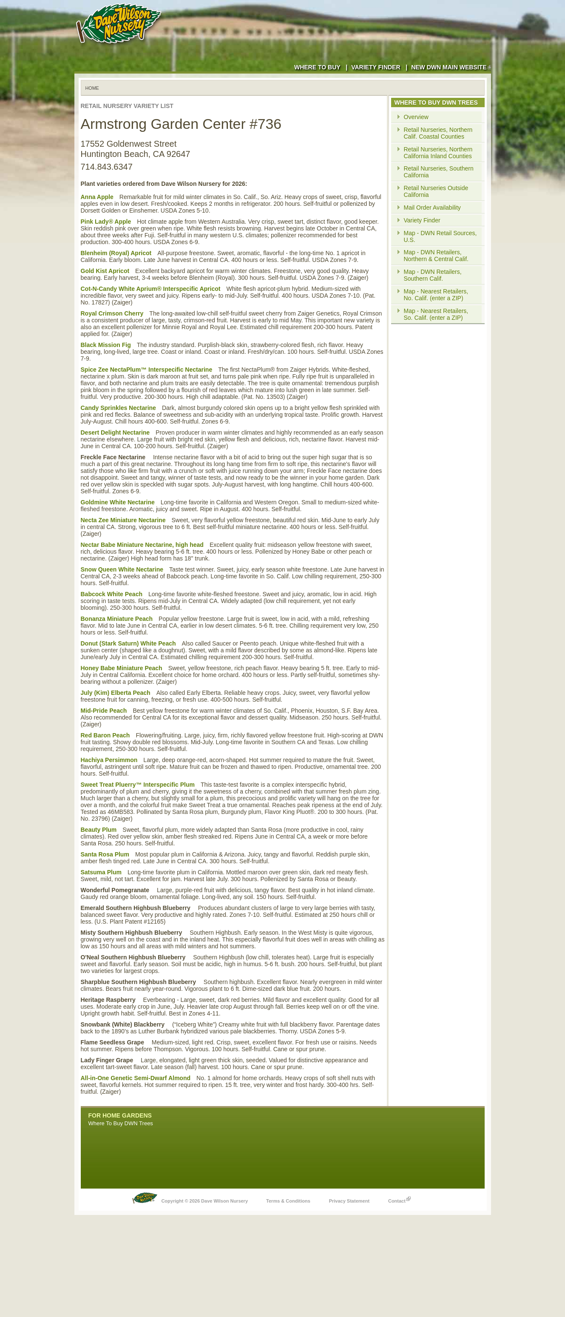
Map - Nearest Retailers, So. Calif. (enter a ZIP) (436, 314)
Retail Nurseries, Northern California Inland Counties (438, 152)
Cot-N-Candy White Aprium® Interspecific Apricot (151, 288)
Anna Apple (97, 196)
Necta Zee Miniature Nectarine (123, 520)
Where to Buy (317, 67)
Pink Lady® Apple (106, 221)
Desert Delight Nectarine (115, 432)
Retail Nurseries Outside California (436, 191)
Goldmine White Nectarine (118, 502)
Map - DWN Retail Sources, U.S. (440, 236)
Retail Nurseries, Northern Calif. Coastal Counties (438, 133)
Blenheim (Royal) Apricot (116, 253)
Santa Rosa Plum (105, 854)
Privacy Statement (349, 1200)
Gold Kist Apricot (105, 270)
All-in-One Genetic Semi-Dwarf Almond (136, 1078)
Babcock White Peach (112, 594)
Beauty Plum (99, 829)
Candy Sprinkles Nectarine (118, 407)
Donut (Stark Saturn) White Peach (128, 643)
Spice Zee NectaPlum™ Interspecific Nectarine (147, 369)
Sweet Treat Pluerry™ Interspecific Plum (138, 784)
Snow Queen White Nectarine (122, 569)
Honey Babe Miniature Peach (121, 668)
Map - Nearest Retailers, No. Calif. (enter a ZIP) (436, 295)
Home (92, 88)
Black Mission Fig (106, 344)
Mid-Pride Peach (104, 710)
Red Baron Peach (105, 735)
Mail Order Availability (432, 207)
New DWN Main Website (451, 67)
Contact (399, 1198)
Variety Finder (375, 67)
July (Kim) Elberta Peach (115, 692)
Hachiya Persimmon (109, 760)
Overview (416, 117)
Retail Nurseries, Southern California (439, 172)
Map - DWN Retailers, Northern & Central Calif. (436, 255)
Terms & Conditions (288, 1200)
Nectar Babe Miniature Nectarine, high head (142, 544)
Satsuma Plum (101, 872)
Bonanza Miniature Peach (117, 618)
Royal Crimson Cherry (112, 313)
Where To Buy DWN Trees (120, 1123)
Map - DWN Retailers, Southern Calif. (433, 275)
